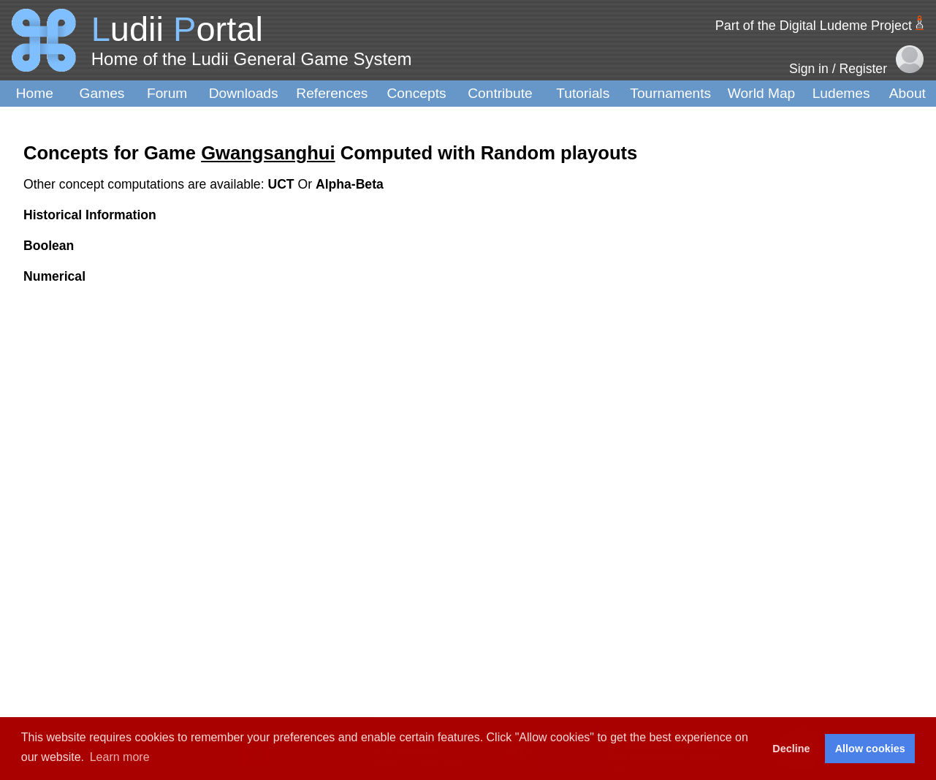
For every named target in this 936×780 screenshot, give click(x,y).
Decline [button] (791, 748)
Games (102, 93)
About (907, 93)
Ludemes (841, 93)
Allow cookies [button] (870, 748)
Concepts (416, 93)
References (332, 93)
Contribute (500, 93)
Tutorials (582, 93)
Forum (167, 93)
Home (34, 93)
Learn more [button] (120, 757)
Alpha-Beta (350, 184)
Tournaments (670, 93)
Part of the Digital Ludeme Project (813, 25)
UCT (282, 184)
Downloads (243, 93)
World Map (761, 93)
